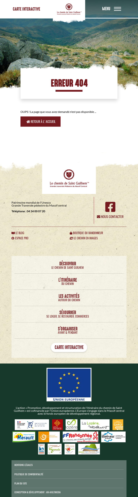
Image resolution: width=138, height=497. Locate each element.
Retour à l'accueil (41, 121)
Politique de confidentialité (28, 474)
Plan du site (20, 483)
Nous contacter (110, 216)
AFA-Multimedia (53, 492)
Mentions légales (23, 465)
